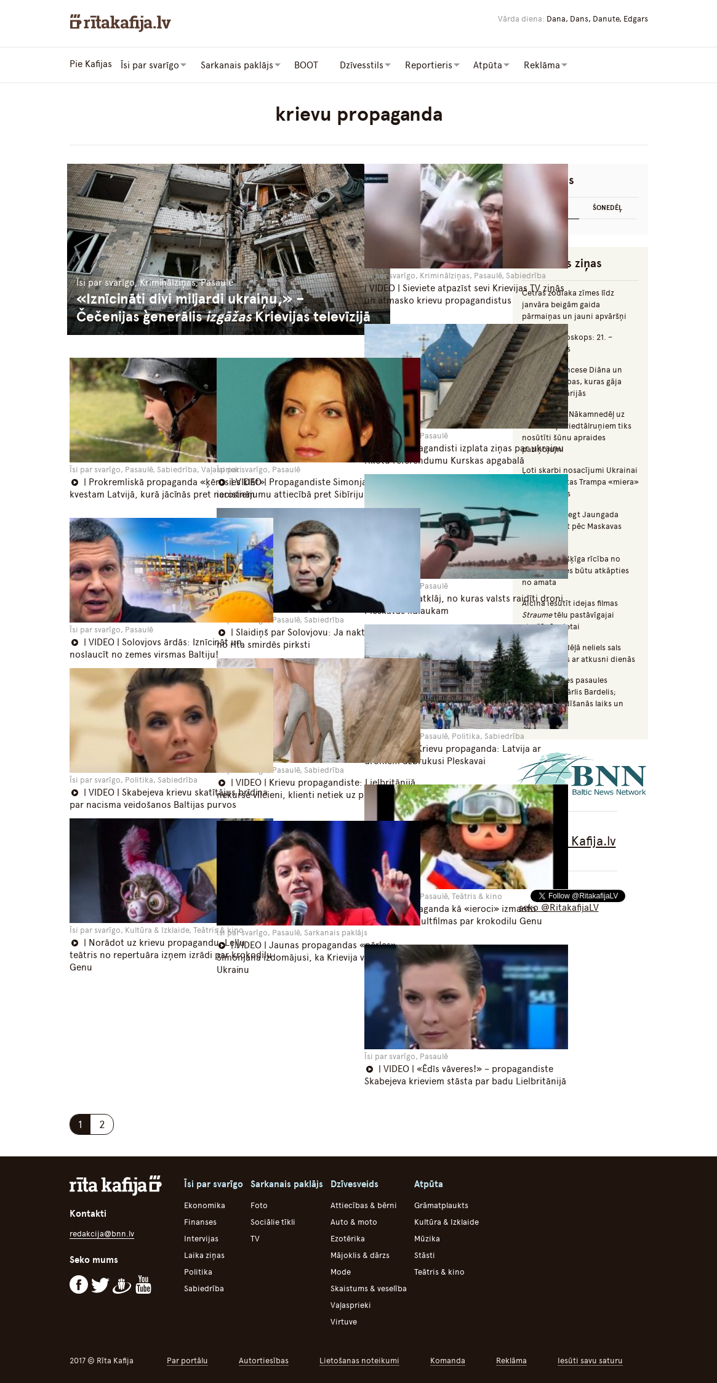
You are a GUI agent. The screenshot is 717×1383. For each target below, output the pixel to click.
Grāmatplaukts (441, 1203)
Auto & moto (353, 1220)
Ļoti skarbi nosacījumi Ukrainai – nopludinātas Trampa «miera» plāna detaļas (580, 480)
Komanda (447, 1358)
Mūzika (427, 1236)
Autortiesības (264, 1358)
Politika (198, 1270)
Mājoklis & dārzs (360, 1253)
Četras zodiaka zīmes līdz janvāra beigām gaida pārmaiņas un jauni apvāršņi (574, 303)
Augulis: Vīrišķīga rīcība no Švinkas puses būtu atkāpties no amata (575, 569)
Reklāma (511, 1358)
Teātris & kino (439, 1270)
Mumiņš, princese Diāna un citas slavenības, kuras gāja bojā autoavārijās (572, 380)
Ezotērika (347, 1236)
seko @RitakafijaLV (559, 906)
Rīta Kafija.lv (580, 839)
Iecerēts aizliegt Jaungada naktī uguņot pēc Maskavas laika (572, 525)
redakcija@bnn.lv (102, 1231)
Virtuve (343, 1320)
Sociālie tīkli (272, 1220)
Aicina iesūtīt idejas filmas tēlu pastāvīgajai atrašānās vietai (570, 613)
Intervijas (201, 1236)
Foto (259, 1203)
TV (255, 1236)
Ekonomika (204, 1203)
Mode (340, 1270)
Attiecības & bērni (363, 1203)
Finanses (200, 1220)
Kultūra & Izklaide (446, 1220)
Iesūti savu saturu (590, 1358)
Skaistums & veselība (368, 1286)
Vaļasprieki (350, 1303)
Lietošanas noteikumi (359, 1358)
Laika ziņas (204, 1253)
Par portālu (187, 1358)
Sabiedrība (204, 1286)
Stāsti (424, 1253)
